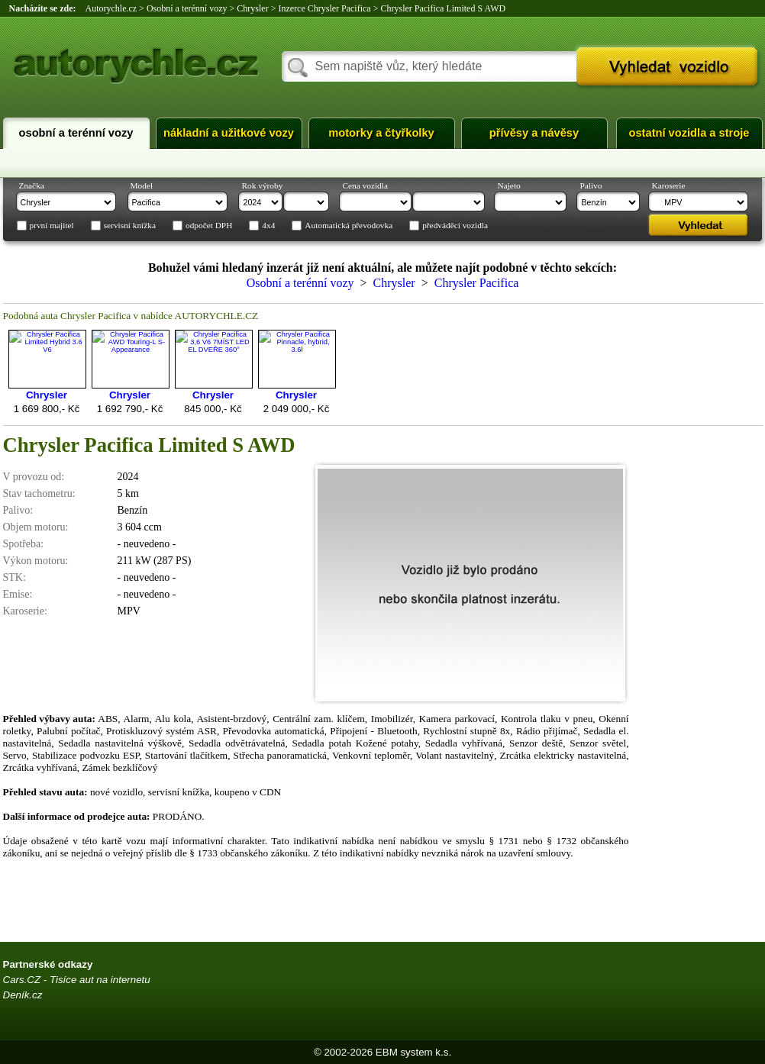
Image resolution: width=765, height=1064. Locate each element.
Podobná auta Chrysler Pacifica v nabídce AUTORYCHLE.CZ (131, 315)
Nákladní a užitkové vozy (228, 133)
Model (142, 185)
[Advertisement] (702, 701)
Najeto (509, 185)
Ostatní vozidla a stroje (689, 133)
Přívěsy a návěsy (534, 133)
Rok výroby (262, 185)
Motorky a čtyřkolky (381, 133)
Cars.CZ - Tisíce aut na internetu (76, 979)
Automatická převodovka (348, 226)
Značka (31, 185)
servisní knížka (130, 226)
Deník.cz (23, 995)
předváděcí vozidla (455, 226)
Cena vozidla (365, 185)
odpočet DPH (209, 226)
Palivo (591, 185)
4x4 (268, 226)
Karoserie (669, 185)
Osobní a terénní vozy (76, 133)
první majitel (52, 226)
